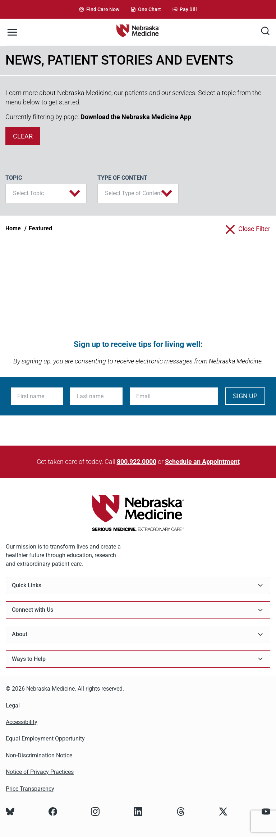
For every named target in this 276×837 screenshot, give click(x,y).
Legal (13, 705)
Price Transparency (30, 788)
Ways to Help (138, 659)
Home (13, 228)
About (138, 634)
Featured (40, 228)
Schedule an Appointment (202, 461)
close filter (254, 228)
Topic (13, 177)
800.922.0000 (136, 461)
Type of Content (122, 177)
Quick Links (138, 585)
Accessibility (21, 722)
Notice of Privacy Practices (40, 771)
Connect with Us (138, 610)
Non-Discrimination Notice (39, 755)
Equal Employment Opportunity (45, 738)
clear (23, 136)
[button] (46, 193)
